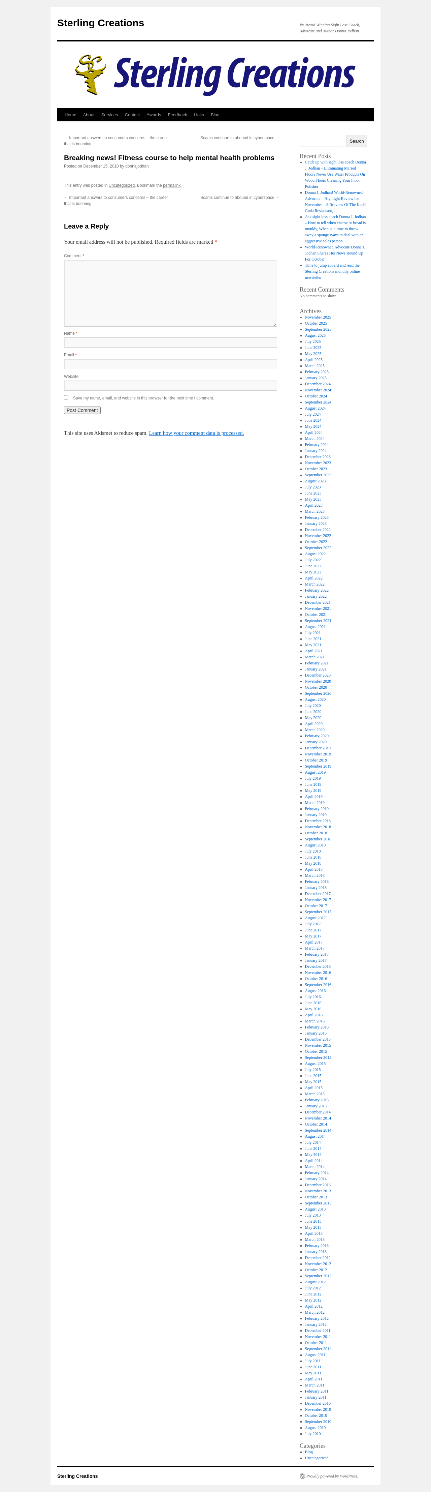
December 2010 (318, 1403)
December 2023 (318, 456)
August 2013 (315, 1209)
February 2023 (317, 517)
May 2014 (313, 1154)
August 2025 (315, 335)
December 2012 (318, 1257)
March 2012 (315, 1312)
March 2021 (315, 657)
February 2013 (317, 1245)
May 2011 (313, 1373)
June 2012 (313, 1294)
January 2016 (316, 1033)
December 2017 (318, 893)
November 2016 (318, 972)
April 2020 (314, 723)
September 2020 (318, 693)
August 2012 (315, 1282)
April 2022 (314, 578)
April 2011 (314, 1379)
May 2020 (313, 717)
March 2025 (315, 365)
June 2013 (313, 1221)
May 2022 (313, 572)
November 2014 (318, 1118)
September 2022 (318, 547)
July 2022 (313, 560)
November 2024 (318, 390)
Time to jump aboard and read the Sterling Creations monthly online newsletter (332, 271)
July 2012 (313, 1288)
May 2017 (313, 936)
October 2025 (316, 323)
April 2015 (314, 1087)
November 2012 (318, 1263)
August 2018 (315, 845)
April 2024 (314, 432)
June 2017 (313, 930)
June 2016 (313, 1003)
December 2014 (318, 1112)
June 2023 (313, 493)
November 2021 (318, 608)
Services (109, 114)
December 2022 (318, 529)
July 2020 (313, 705)
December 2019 (318, 748)
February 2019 (317, 808)
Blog (215, 114)
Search (357, 141)
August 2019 (315, 772)
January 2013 (316, 1251)
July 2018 (313, 851)
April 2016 (314, 1015)
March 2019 (315, 802)
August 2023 (315, 481)
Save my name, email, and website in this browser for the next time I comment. (143, 398)
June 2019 (313, 784)
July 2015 (313, 1069)
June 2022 (313, 566)
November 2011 (318, 1336)
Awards (153, 114)
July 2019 (313, 778)
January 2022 (316, 596)
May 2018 (313, 863)
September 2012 (318, 1276)
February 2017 (317, 954)
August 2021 (315, 626)
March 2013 (315, 1239)
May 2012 (313, 1300)
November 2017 (318, 899)
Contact (132, 114)
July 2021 (313, 632)
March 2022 (315, 584)
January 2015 (316, 1106)
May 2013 (313, 1227)
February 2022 (317, 590)
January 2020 (316, 742)
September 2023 (318, 475)
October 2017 (316, 905)
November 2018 (318, 827)
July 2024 (313, 414)
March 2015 (315, 1094)
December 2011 (318, 1330)
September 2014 (318, 1130)
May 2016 (313, 1009)
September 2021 (318, 620)
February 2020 (317, 736)
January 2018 (316, 887)
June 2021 (313, 638)
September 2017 (318, 911)
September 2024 (318, 402)
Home (70, 114)
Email (70, 355)
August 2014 (315, 1136)
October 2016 (316, 978)
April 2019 (314, 796)
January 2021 (316, 669)
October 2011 (316, 1342)
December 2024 (318, 384)
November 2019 (318, 754)
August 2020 (315, 699)
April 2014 (314, 1160)
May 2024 (313, 426)
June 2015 (313, 1075)
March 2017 (315, 948)
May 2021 (313, 645)
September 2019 (318, 766)
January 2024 (316, 450)
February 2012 (317, 1318)
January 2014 (316, 1178)
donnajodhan (136, 166)
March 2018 (315, 875)
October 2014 (316, 1124)
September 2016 (318, 984)
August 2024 (315, 408)
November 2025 (318, 317)
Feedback (177, 114)
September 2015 (318, 1057)
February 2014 (317, 1172)
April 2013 (314, 1233)
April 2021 (314, 651)
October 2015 (316, 1051)
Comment (74, 255)
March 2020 (315, 729)
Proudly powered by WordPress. (332, 1476)
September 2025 (318, 329)
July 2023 (313, 487)
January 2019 (316, 814)
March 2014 (315, 1166)
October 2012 (316, 1269)
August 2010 (315, 1427)
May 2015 (313, 1081)
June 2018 (313, 857)
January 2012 (316, 1324)
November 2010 (318, 1409)
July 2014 (313, 1142)
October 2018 (316, 833)
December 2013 (318, 1185)
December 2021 (318, 602)
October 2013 (316, 1197)
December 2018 (318, 820)
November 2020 (318, 681)
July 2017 (313, 924)
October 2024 (316, 396)
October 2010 (316, 1415)
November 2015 (318, 1045)
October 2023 (316, 469)
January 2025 (316, 378)
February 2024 (317, 444)
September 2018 (318, 839)
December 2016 (318, 966)
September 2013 (318, 1203)
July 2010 (313, 1433)
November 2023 (318, 462)
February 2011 (317, 1391)
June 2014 (313, 1148)
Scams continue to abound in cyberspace (239, 138)
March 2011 (315, 1385)
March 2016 (315, 1021)
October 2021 (316, 614)
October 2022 (316, 541)
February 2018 (317, 881)
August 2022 (315, 553)
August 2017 (315, 918)
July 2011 (313, 1361)
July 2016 (313, 996)
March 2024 (315, 438)
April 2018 (314, 869)
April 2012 (314, 1306)
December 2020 (318, 675)
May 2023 (313, 499)
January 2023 (316, 523)
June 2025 (313, 347)
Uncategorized (122, 185)
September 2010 (318, 1421)
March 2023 (315, 511)
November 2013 (318, 1191)
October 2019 (316, 760)
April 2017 (314, 942)
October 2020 (316, 687)
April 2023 (314, 505)
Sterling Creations (100, 22)
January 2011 (316, 1397)
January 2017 (316, 960)
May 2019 (313, 790)
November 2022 (318, 535)
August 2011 (315, 1354)
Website (71, 376)
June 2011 (313, 1367)
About (89, 114)
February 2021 (317, 663)
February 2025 (317, 371)
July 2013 (313, 1215)
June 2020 (313, 711)
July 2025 (313, 341)
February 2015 (317, 1100)
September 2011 (318, 1348)
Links (199, 114)
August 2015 (315, 1063)
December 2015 (318, 1039)
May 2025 (313, 353)
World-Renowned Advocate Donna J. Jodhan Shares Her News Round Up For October (335, 253)
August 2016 (315, 990)
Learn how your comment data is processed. (196, 433)
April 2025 (314, 359)
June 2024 (313, 420)
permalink (171, 185)
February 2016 (317, 1027)
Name (70, 333)
